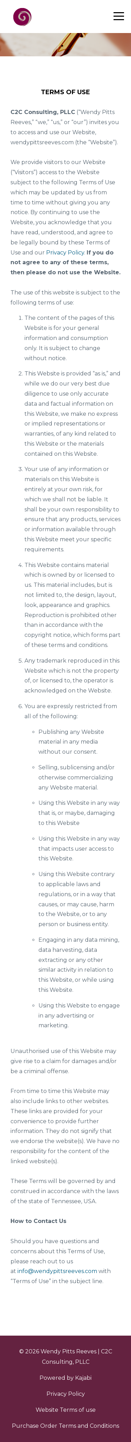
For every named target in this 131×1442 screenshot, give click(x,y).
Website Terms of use (66, 1410)
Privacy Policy (65, 1394)
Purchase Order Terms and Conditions (65, 1426)
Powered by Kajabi (65, 1378)
